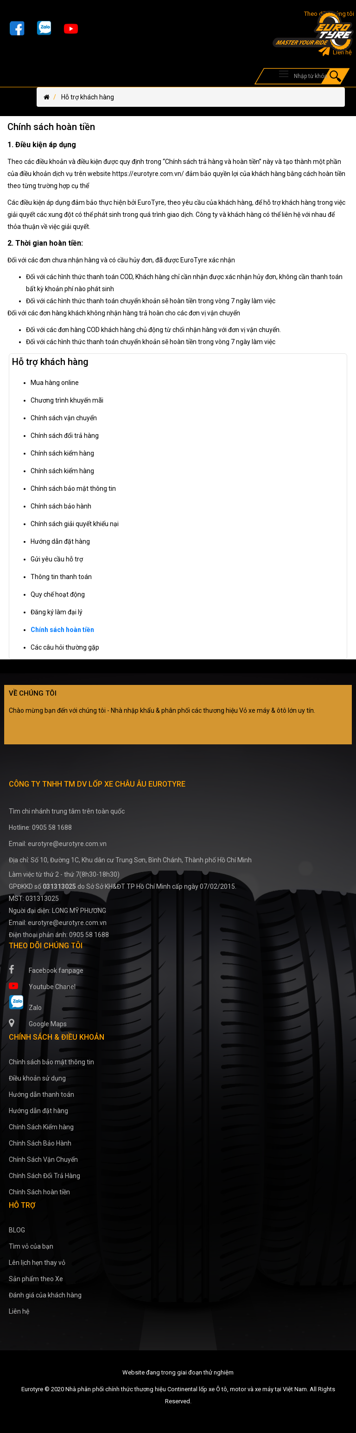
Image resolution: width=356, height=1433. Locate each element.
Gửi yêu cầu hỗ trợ (57, 559)
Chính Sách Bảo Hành (40, 1143)
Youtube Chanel (42, 985)
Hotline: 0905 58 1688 (40, 827)
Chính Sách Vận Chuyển (43, 1159)
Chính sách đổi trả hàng (65, 435)
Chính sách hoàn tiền (62, 629)
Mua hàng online (55, 382)
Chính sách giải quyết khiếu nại (75, 524)
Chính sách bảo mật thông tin (73, 488)
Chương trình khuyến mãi (67, 400)
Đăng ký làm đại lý (57, 612)
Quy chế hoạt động (58, 594)
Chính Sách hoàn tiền (39, 1192)
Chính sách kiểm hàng (62, 453)
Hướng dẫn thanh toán (41, 1094)
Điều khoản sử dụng (37, 1078)
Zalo (25, 1003)
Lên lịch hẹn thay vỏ (37, 1262)
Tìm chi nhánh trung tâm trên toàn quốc (67, 811)
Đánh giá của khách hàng (45, 1295)
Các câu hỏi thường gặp (65, 647)
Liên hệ (335, 52)
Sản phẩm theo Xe (36, 1279)
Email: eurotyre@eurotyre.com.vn (58, 843)
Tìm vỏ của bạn (31, 1246)
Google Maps (38, 1023)
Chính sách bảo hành (61, 506)
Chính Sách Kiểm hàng (41, 1127)
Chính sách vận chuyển (64, 418)
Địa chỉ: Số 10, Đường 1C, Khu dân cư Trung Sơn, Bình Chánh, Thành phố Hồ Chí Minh (130, 860)
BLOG (17, 1230)
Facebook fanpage (46, 969)
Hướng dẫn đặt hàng (60, 541)
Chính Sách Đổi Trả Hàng (44, 1175)
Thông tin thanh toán (61, 576)
